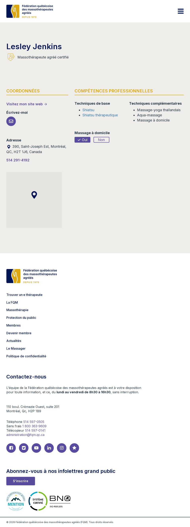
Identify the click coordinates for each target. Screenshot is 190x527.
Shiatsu (88, 110)
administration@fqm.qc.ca (25, 435)
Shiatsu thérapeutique (100, 115)
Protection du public (21, 318)
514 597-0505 (33, 422)
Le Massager (16, 348)
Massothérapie (17, 310)
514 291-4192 (17, 160)
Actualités (13, 341)
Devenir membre (18, 333)
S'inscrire (20, 481)
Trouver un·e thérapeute (24, 295)
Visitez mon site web (24, 104)
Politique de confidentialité (26, 356)
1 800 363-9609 (34, 426)
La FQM (12, 302)
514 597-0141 (35, 430)
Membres (13, 325)
